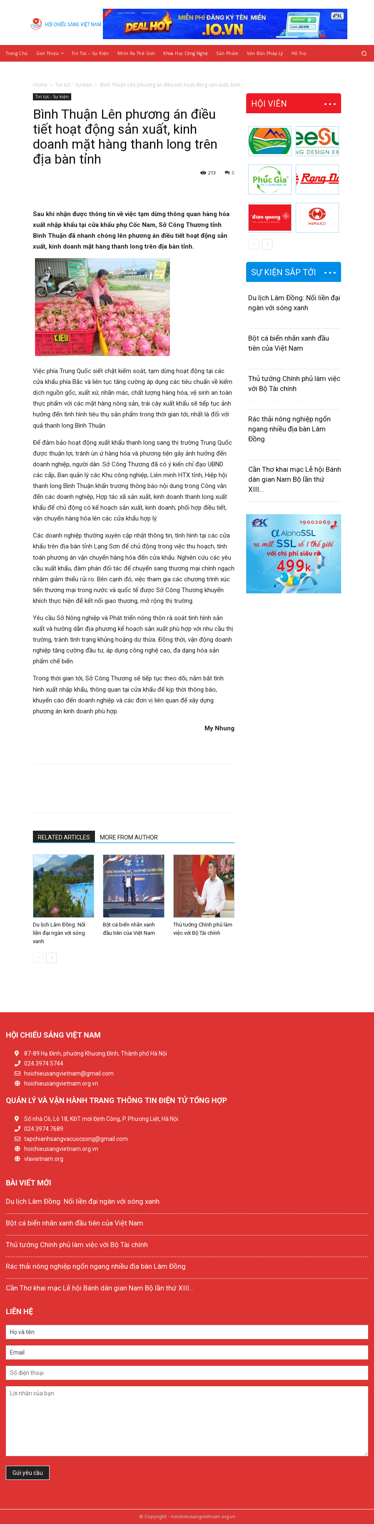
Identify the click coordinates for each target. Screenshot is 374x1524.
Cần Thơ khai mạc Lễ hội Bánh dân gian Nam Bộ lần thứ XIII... (294, 479)
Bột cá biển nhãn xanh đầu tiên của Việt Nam (74, 1223)
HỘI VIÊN (269, 104)
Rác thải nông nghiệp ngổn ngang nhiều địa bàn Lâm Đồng (289, 429)
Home (40, 84)
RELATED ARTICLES (64, 837)
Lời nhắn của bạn (187, 1421)
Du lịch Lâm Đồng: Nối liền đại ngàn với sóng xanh (59, 932)
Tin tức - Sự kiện (73, 84)
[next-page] (51, 958)
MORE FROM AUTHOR (129, 837)
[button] (364, 53)
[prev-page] (38, 958)
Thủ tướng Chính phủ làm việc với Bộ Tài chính (77, 1244)
